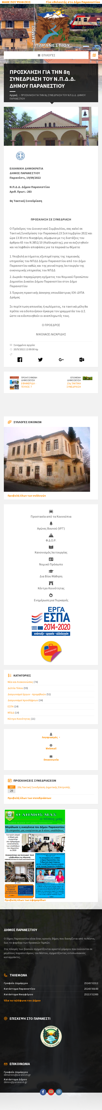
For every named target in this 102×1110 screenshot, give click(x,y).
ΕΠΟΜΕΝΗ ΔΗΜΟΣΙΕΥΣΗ (74, 379)
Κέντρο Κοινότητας (51, 585)
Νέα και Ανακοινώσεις (20, 682)
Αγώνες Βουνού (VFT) (51, 525)
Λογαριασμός (50, 737)
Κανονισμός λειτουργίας (51, 549)
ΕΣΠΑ (11, 706)
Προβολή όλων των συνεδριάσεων (29, 798)
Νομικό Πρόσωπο (51, 561)
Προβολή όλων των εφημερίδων (25, 900)
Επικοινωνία (51, 759)
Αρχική (13, 95)
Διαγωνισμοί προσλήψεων (23, 700)
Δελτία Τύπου (15, 688)
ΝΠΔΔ (11, 712)
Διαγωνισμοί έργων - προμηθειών (27, 694)
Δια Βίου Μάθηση (51, 573)
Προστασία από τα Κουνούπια (51, 513)
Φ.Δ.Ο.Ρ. (51, 537)
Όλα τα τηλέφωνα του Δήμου (22, 1000)
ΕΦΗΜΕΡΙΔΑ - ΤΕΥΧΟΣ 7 (28, 385)
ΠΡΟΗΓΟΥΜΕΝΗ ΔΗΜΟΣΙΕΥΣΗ (29, 379)
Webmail (51, 748)
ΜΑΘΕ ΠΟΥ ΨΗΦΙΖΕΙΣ (16, 1)
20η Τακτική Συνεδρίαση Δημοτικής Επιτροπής (43, 787)
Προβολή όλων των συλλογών (27, 495)
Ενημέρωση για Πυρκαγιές (51, 597)
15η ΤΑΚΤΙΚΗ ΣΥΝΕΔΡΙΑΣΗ (74, 385)
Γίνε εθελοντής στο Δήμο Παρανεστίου (73, 1)
